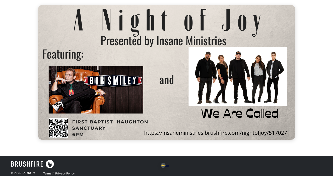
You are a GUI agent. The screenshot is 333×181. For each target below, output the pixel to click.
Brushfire (28, 173)
